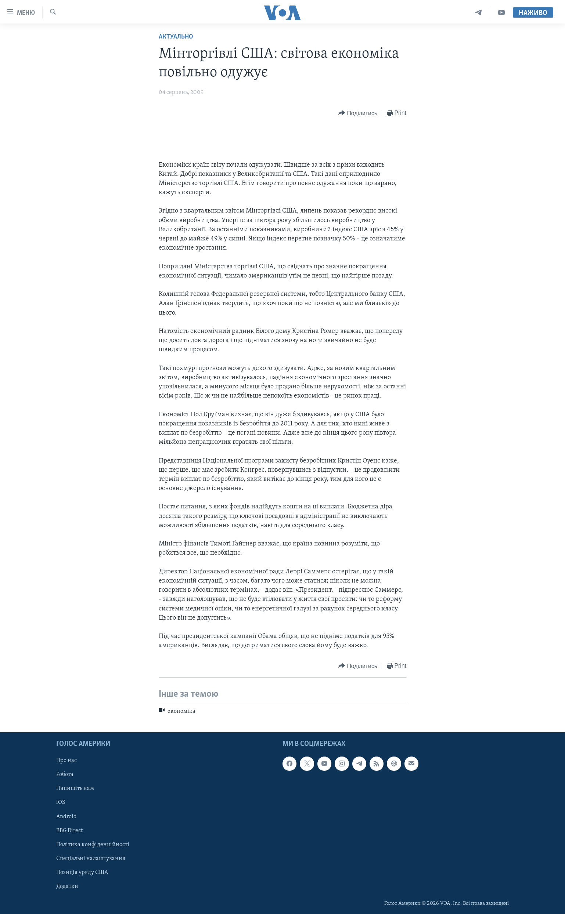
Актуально (176, 36)
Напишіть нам (75, 788)
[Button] (357, 113)
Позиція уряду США (82, 872)
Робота (64, 774)
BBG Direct (69, 830)
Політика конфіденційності (92, 844)
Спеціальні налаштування (90, 859)
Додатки (67, 886)
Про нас (66, 761)
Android (66, 816)
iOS (60, 802)
